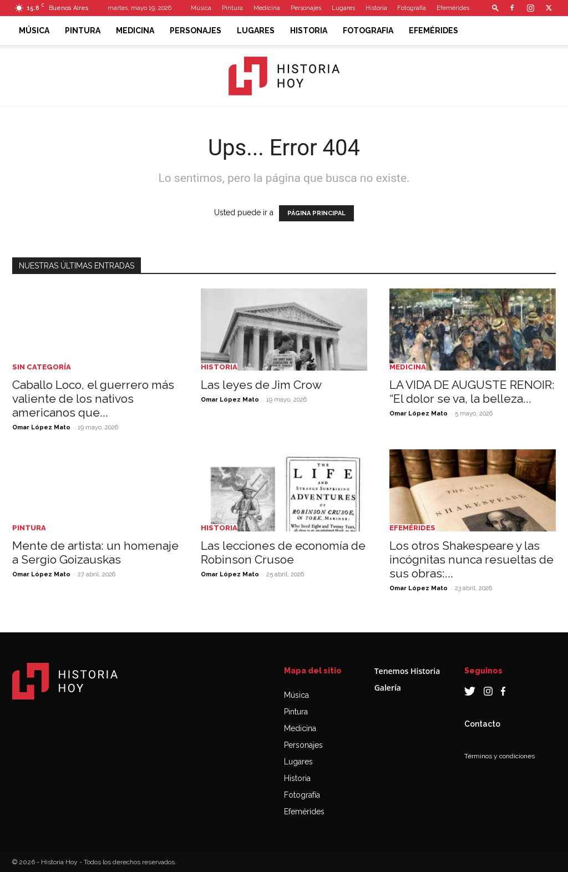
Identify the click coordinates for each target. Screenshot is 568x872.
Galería (387, 687)
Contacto (482, 723)
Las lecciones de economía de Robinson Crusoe (283, 552)
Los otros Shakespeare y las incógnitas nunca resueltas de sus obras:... (471, 559)
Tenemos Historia (407, 671)
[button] (495, 7)
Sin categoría (41, 367)
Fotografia (411, 8)
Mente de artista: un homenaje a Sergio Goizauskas (95, 552)
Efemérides (453, 8)
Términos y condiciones (499, 756)
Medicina (266, 8)
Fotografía (302, 794)
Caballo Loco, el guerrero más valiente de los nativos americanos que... (93, 398)
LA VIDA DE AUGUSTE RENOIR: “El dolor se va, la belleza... (472, 391)
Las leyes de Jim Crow (261, 385)
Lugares (343, 8)
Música (201, 8)
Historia (376, 8)
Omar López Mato (41, 427)
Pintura (232, 8)
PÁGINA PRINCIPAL (316, 213)
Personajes (306, 8)
